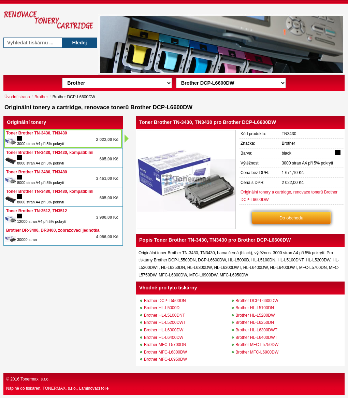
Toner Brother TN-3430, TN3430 (36, 133)
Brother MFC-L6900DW (256, 352)
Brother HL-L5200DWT (165, 322)
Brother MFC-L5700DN (165, 344)
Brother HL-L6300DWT (256, 330)
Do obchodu (291, 217)
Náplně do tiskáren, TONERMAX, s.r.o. (41, 388)
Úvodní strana (17, 97)
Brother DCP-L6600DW (256, 300)
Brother (41, 97)
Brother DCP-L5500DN (165, 300)
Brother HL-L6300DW (163, 330)
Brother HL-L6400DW (163, 337)
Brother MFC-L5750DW (256, 344)
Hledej (79, 42)
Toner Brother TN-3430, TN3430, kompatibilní (49, 152)
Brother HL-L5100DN (254, 307)
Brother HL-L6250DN (254, 322)
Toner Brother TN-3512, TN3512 (36, 211)
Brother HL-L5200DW (255, 315)
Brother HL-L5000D (161, 307)
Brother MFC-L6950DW (165, 359)
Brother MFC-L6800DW (165, 352)
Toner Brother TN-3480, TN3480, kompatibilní (49, 191)
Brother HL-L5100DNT (164, 315)
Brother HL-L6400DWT (256, 337)
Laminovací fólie (94, 388)
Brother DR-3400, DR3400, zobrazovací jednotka (52, 230)
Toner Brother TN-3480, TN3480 (36, 172)
